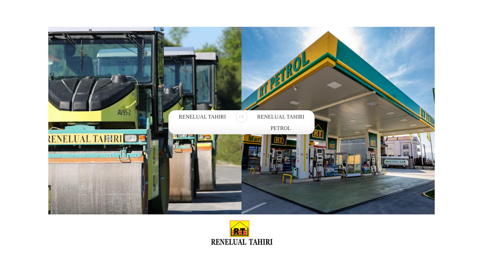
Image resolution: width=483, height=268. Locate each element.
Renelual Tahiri (202, 117)
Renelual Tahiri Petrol (280, 122)
